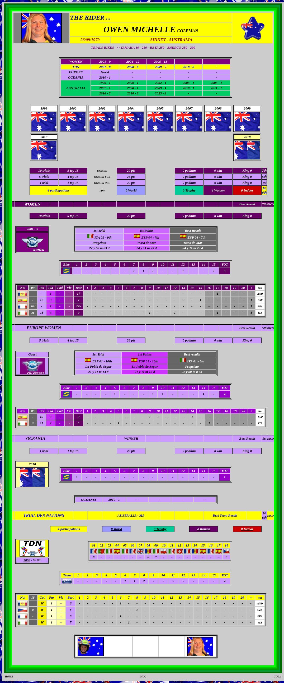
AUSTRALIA (75, 88)
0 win (218, 177)
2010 (247, 137)
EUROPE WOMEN (44, 328)
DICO (270, 328)
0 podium (189, 177)
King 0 (247, 177)
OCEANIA (76, 77)
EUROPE (76, 72)
